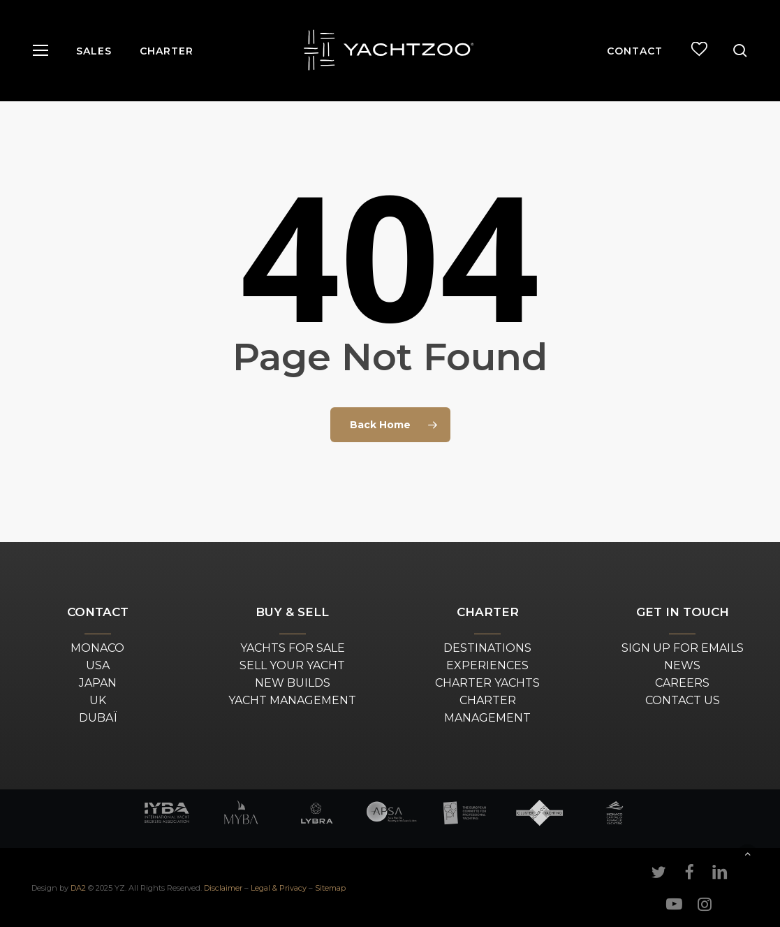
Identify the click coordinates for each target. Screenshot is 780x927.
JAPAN (98, 682)
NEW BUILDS (292, 682)
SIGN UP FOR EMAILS (682, 648)
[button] (39, 50)
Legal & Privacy (279, 888)
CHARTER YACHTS (487, 682)
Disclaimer (223, 888)
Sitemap (330, 888)
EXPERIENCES (487, 665)
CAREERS (682, 682)
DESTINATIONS (487, 648)
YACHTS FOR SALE (292, 648)
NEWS (682, 665)
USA (98, 665)
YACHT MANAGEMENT (292, 700)
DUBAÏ (98, 717)
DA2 (78, 888)
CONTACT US (682, 700)
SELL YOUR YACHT (292, 665)
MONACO (97, 648)
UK (97, 700)
